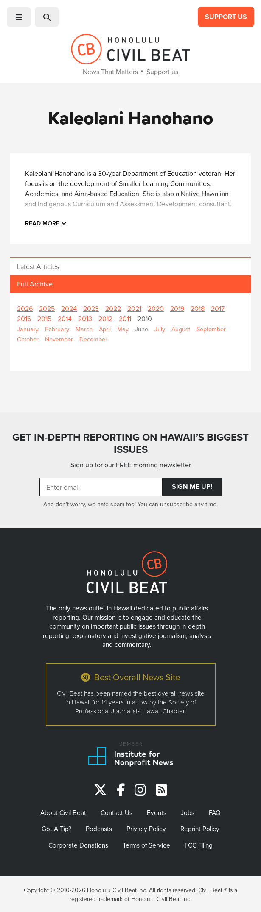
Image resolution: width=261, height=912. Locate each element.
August (180, 328)
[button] (19, 17)
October (28, 339)
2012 (105, 318)
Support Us (226, 17)
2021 (134, 308)
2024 (69, 308)
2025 (47, 308)
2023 (91, 308)
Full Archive (35, 283)
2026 (25, 308)
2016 (24, 318)
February (57, 328)
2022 (113, 308)
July (159, 328)
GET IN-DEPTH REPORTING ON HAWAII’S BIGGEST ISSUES (130, 443)
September (211, 328)
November (59, 339)
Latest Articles (38, 266)
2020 (156, 308)
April (105, 328)
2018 (198, 308)
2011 (125, 318)
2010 (145, 318)
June (141, 328)
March (84, 328)
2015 (44, 318)
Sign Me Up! (192, 486)
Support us (162, 71)
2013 (85, 318)
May (123, 328)
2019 (177, 308)
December (93, 339)
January (28, 328)
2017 (218, 308)
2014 (65, 318)
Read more (46, 223)
